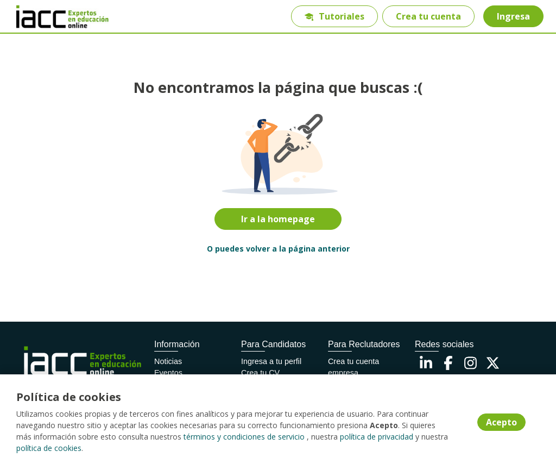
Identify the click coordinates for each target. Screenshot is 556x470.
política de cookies (48, 448)
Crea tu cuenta (428, 16)
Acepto (501, 422)
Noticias (168, 361)
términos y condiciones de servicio (244, 436)
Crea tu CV (260, 372)
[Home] (47, 16)
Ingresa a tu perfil (271, 361)
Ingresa (513, 16)
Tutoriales (334, 16)
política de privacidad (376, 436)
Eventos (168, 372)
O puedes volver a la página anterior (278, 248)
